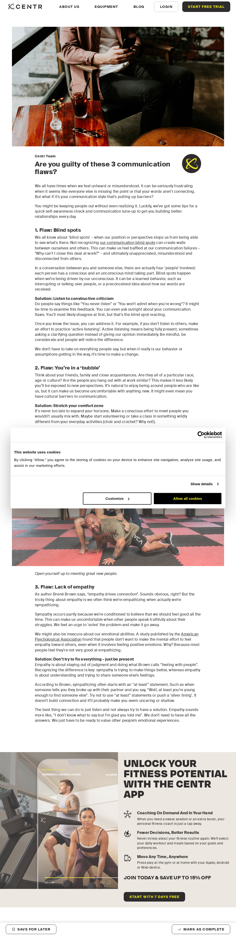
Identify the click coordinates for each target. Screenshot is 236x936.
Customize (117, 498)
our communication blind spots (127, 242)
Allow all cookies (187, 498)
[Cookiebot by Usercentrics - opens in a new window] (201, 434)
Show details (202, 484)
